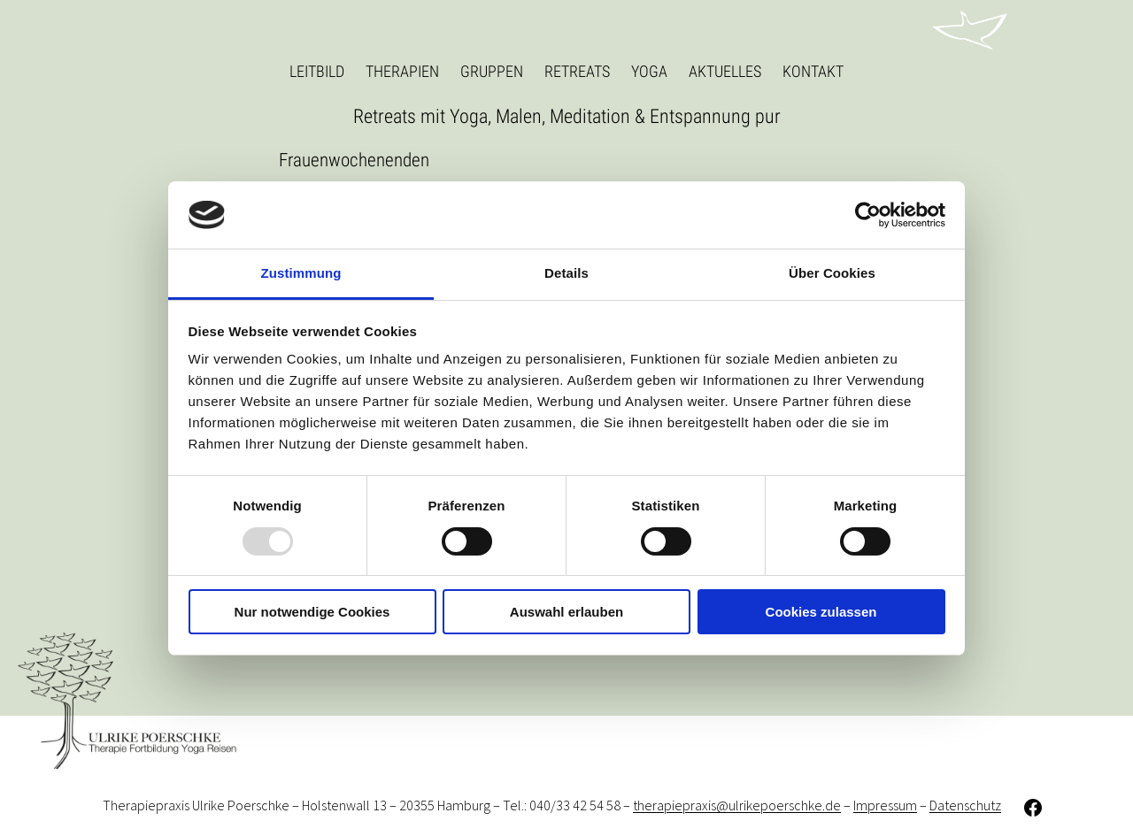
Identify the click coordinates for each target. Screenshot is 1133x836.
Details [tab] (566, 272)
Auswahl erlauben (566, 611)
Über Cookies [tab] (832, 272)
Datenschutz (965, 806)
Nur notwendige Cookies (312, 611)
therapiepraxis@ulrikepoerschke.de (737, 806)
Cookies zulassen (821, 611)
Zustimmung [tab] (301, 272)
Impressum (885, 806)
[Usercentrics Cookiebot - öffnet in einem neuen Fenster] (867, 215)
